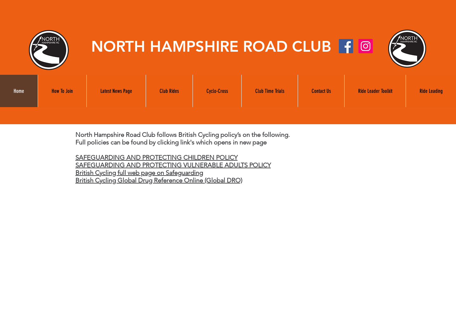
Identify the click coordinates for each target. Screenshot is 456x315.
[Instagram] (365, 46)
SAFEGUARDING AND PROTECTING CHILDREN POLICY (156, 157)
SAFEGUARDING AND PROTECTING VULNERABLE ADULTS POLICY (173, 165)
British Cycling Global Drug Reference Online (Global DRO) (158, 180)
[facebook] (346, 46)
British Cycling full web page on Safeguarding (139, 173)
